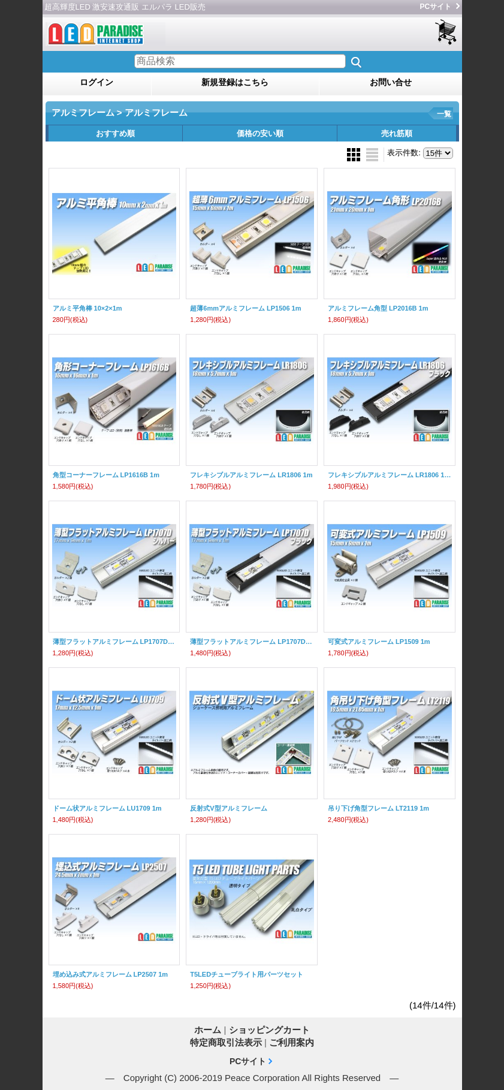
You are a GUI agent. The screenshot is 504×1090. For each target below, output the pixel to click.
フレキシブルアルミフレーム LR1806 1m (251, 474)
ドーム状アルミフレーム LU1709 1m (107, 808)
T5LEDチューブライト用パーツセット (246, 974)
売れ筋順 (396, 133)
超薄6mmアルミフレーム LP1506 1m (245, 308)
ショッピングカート (446, 32)
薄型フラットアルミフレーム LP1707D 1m (114, 641)
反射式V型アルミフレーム (228, 808)
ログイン (96, 82)
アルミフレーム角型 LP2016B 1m (378, 308)
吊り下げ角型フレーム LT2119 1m (378, 808)
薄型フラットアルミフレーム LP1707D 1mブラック (251, 641)
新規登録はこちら (234, 82)
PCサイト (436, 6)
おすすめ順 (115, 133)
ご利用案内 (291, 1042)
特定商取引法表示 (226, 1042)
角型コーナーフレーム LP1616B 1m (106, 474)
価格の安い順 (260, 133)
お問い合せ (391, 82)
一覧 (444, 114)
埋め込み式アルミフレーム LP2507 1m (110, 974)
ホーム (207, 1030)
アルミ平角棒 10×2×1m (87, 308)
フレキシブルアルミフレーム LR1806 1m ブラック (389, 474)
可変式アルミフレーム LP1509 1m (379, 641)
